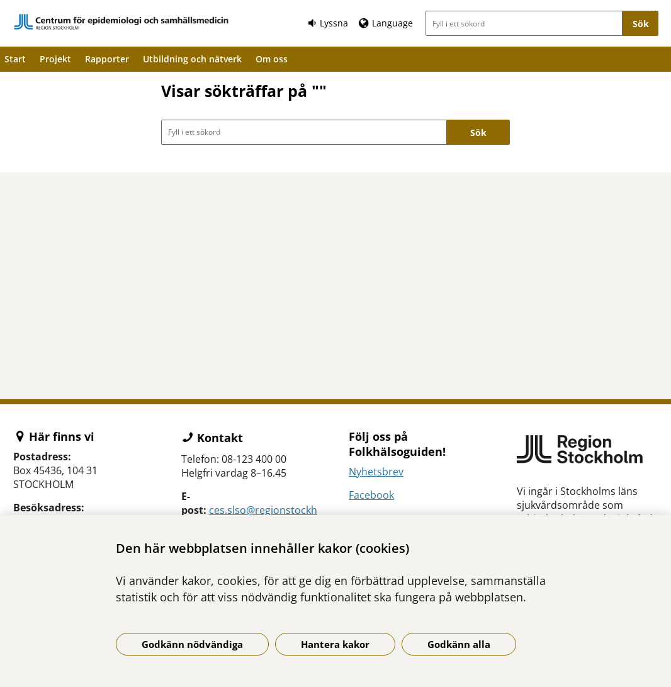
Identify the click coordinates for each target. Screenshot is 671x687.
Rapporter (107, 59)
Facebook (371, 495)
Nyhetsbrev (376, 472)
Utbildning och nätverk (192, 59)
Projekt (55, 59)
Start (15, 59)
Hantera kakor (335, 644)
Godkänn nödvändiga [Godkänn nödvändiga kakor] (192, 644)
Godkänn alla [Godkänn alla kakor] (458, 644)
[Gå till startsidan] (121, 22)
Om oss (272, 59)
